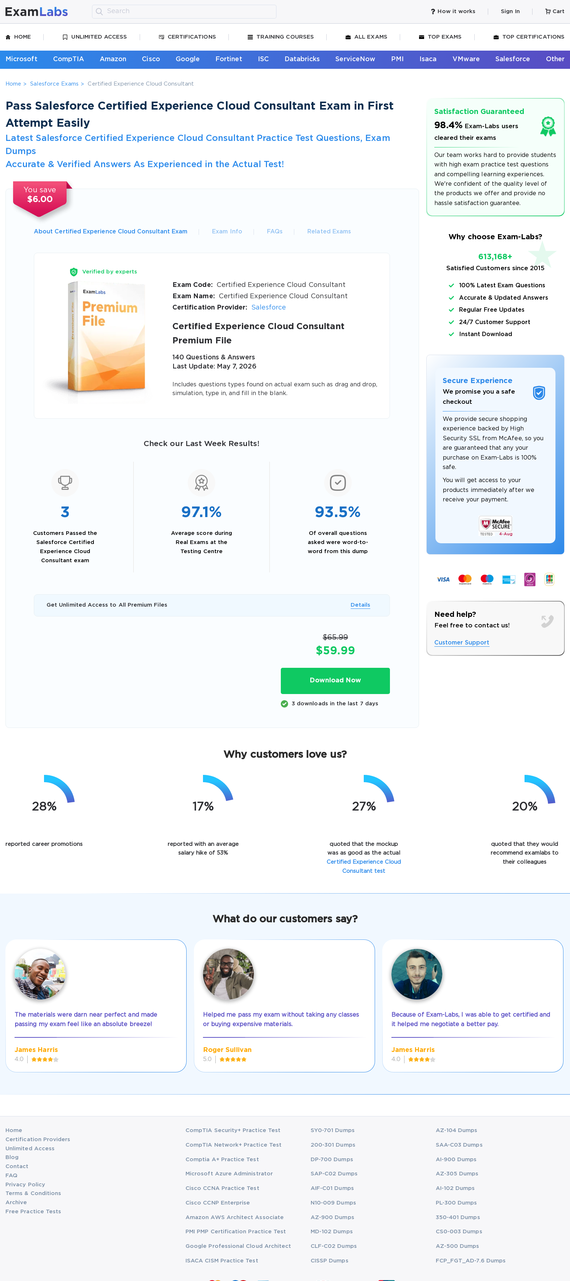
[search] (99, 11)
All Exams (366, 37)
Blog (12, 1157)
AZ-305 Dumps (457, 1173)
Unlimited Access (95, 37)
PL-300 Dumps (456, 1203)
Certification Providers (38, 1139)
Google (188, 59)
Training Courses (281, 37)
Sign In (510, 11)
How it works (452, 11)
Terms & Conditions (33, 1193)
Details (360, 605)
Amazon (113, 59)
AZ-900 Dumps (332, 1217)
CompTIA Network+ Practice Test (234, 1145)
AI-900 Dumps (456, 1159)
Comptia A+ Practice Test (222, 1159)
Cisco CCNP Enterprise (218, 1203)
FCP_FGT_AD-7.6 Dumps (471, 1260)
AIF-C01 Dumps (332, 1188)
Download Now (335, 680)
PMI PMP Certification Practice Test (236, 1231)
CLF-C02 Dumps (334, 1246)
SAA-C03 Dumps (459, 1145)
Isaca (428, 59)
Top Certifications (529, 37)
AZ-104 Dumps (457, 1130)
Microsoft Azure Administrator (229, 1173)
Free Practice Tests (33, 1211)
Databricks (302, 59)
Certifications (187, 37)
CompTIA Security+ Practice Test (233, 1130)
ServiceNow (355, 59)
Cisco (151, 59)
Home (18, 37)
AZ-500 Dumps (457, 1246)
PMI (397, 59)
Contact (16, 1166)
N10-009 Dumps (333, 1203)
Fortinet (228, 59)
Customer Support (462, 643)
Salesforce (512, 59)
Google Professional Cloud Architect (238, 1246)
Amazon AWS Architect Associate (235, 1217)
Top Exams (440, 37)
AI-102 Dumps (455, 1188)
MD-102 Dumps (332, 1231)
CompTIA (68, 59)
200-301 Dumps (333, 1145)
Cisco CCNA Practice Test (222, 1188)
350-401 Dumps (458, 1217)
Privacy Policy (25, 1184)
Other (555, 59)
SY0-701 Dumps (333, 1130)
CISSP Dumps (329, 1260)
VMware (466, 59)
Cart (555, 11)
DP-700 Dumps (332, 1159)
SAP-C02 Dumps (334, 1173)
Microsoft (21, 59)
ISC (263, 59)
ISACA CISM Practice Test (222, 1260)
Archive (16, 1202)
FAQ (11, 1175)
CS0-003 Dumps (459, 1231)
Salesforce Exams (54, 84)
